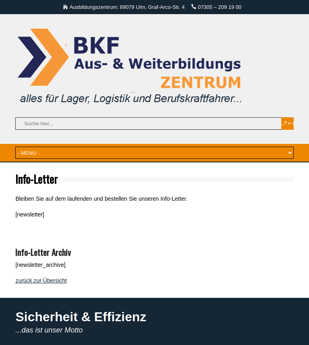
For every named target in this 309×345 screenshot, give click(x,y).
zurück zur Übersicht (41, 280)
